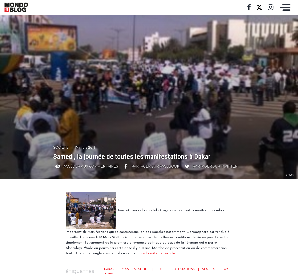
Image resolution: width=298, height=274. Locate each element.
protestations (182, 269)
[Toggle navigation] (284, 7)
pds (159, 269)
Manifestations (135, 269)
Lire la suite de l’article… (157, 253)
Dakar (109, 269)
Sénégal (209, 269)
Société (61, 147)
